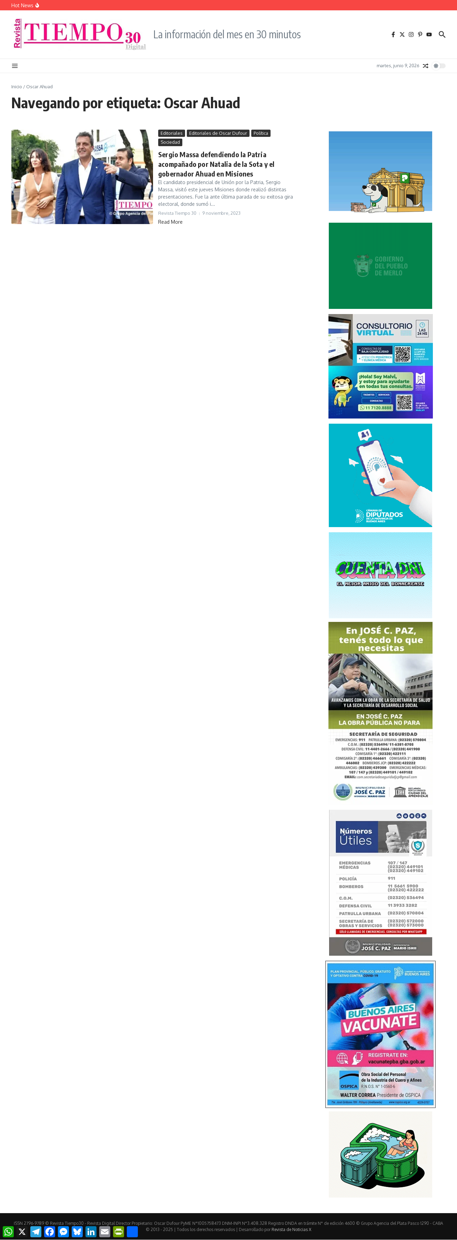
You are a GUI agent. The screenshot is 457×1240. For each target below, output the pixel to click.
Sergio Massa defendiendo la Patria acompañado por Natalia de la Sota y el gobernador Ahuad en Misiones (216, 164)
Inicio (16, 86)
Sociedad (170, 142)
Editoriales (172, 133)
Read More (170, 222)
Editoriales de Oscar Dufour (218, 133)
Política (261, 133)
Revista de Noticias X (291, 1229)
